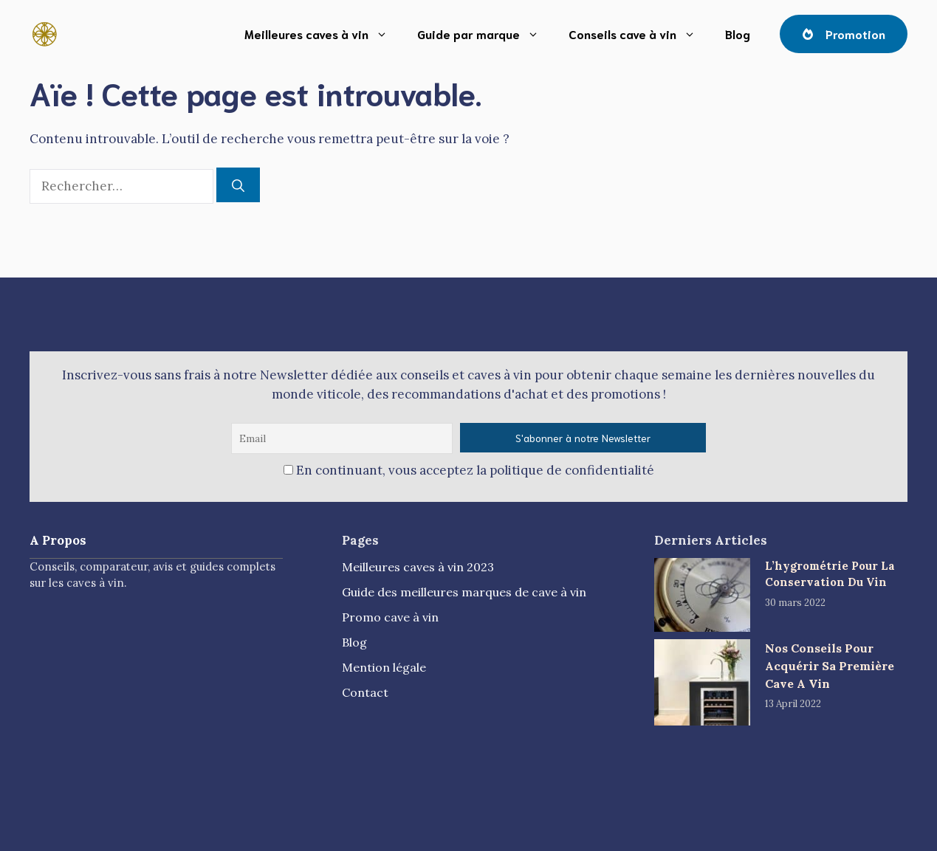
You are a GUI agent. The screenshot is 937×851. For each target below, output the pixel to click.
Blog (737, 33)
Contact (365, 692)
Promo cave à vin (390, 617)
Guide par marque (485, 34)
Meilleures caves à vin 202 (414, 566)
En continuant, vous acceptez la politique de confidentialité (469, 470)
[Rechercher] (238, 185)
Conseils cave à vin (639, 34)
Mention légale (384, 667)
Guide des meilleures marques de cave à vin (464, 592)
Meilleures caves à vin (323, 34)
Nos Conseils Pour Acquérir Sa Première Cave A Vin (829, 666)
